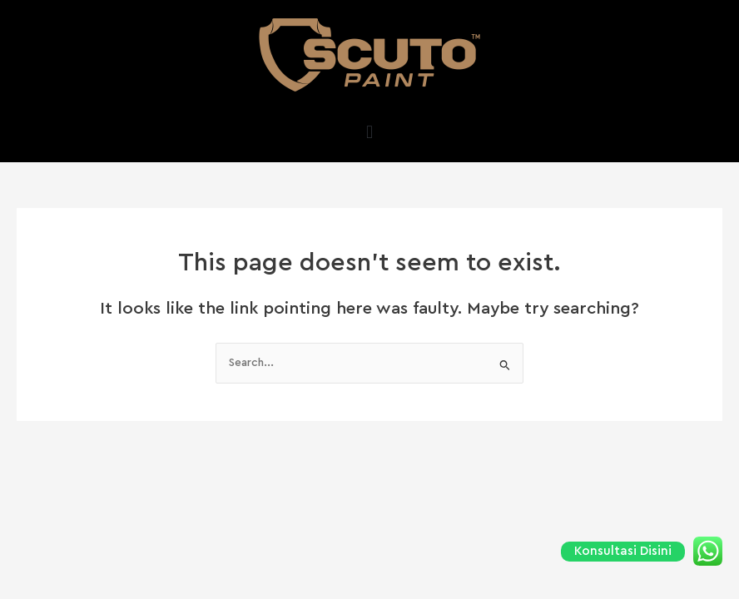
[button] (369, 132)
